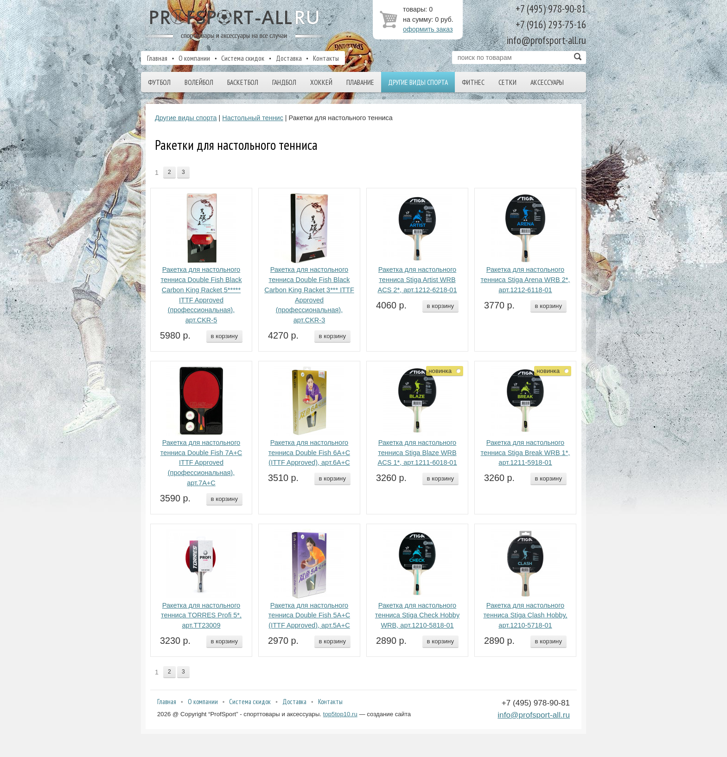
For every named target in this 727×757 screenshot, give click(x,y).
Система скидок (242, 58)
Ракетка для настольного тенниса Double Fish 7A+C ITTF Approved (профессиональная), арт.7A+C (201, 463)
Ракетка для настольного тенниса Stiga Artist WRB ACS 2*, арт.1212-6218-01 (417, 280)
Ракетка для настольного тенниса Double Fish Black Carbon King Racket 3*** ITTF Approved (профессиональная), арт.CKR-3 (309, 295)
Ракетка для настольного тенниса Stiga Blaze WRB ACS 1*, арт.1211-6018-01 (417, 453)
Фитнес (473, 82)
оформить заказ (428, 29)
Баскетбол (242, 82)
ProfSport (235, 24)
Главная (157, 58)
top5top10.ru (340, 714)
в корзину (224, 336)
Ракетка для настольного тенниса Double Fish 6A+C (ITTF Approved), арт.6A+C (309, 453)
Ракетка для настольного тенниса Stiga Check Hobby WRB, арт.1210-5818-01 (417, 615)
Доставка (289, 58)
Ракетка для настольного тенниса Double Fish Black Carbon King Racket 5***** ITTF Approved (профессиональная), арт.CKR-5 (201, 295)
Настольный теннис (252, 118)
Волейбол (199, 82)
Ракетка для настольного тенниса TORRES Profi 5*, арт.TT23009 (201, 615)
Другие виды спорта (418, 82)
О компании (194, 58)
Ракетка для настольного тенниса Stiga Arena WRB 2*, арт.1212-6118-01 (525, 280)
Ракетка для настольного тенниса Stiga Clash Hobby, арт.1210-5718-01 (525, 615)
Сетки (507, 82)
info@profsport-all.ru (533, 714)
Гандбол (284, 82)
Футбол (159, 82)
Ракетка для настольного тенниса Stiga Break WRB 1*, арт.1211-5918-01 (525, 453)
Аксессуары (547, 82)
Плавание (360, 82)
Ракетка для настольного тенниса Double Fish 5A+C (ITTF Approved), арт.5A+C (309, 615)
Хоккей (321, 82)
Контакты (326, 58)
